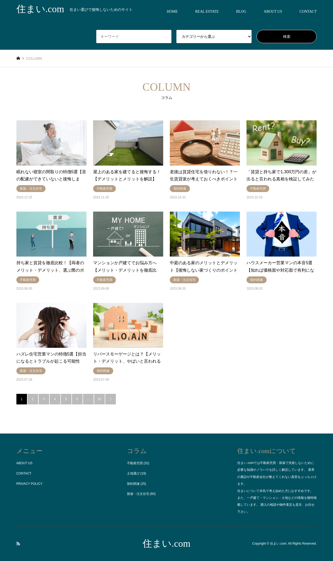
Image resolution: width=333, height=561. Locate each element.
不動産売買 (135, 463)
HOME (172, 11)
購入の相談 (268, 505)
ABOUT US (273, 11)
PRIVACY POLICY (29, 484)
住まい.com (166, 543)
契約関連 (133, 484)
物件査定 (286, 505)
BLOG (241, 11)
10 (99, 399)
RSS (18, 543)
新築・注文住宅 (138, 494)
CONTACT (308, 11)
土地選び (133, 473)
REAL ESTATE (207, 11)
